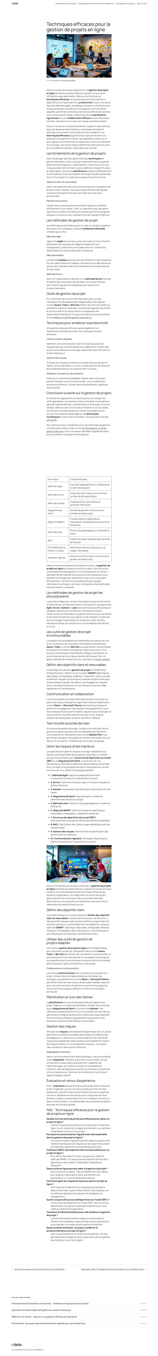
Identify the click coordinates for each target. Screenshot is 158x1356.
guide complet (102, 659)
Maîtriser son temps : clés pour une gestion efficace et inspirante (44, 1317)
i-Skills (14, 3)
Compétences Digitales (68, 80)
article (100, 740)
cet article (52, 420)
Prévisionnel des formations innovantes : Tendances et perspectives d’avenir (50, 1303)
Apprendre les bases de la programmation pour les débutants (39, 1269)
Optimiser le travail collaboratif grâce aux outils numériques (41, 1310)
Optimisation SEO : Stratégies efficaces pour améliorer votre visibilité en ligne (112, 1269)
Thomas (54, 80)
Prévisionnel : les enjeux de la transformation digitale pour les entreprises (48, 1323)
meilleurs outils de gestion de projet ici (72, 317)
